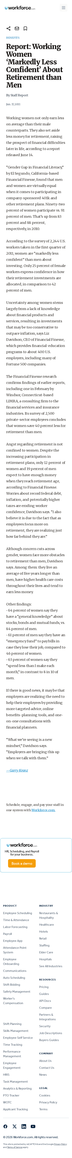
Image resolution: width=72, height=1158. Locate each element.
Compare (45, 1008)
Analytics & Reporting (17, 1088)
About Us (45, 1061)
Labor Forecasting (15, 927)
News (43, 1074)
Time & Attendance (16, 920)
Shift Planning (12, 1024)
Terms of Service (14, 1147)
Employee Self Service (18, 1038)
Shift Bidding (11, 984)
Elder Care (46, 952)
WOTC (7, 1102)
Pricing (44, 987)
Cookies (44, 1095)
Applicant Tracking (15, 1109)
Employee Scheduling (17, 913)
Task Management (15, 1081)
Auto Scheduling (14, 978)
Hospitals (45, 959)
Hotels (43, 931)
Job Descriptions (50, 1033)
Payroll (7, 934)
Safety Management (16, 991)
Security (44, 1026)
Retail (42, 938)
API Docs (45, 1001)
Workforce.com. (43, 810)
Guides (44, 994)
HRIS (6, 1074)
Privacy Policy (48, 1102)
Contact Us (46, 1068)
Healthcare (46, 924)
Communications (14, 971)
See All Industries (50, 966)
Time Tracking (12, 1044)
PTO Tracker (11, 1095)
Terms (43, 1109)
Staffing (44, 945)
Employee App (12, 941)
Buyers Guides (49, 1040)
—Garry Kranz (17, 770)
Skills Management (15, 1031)
